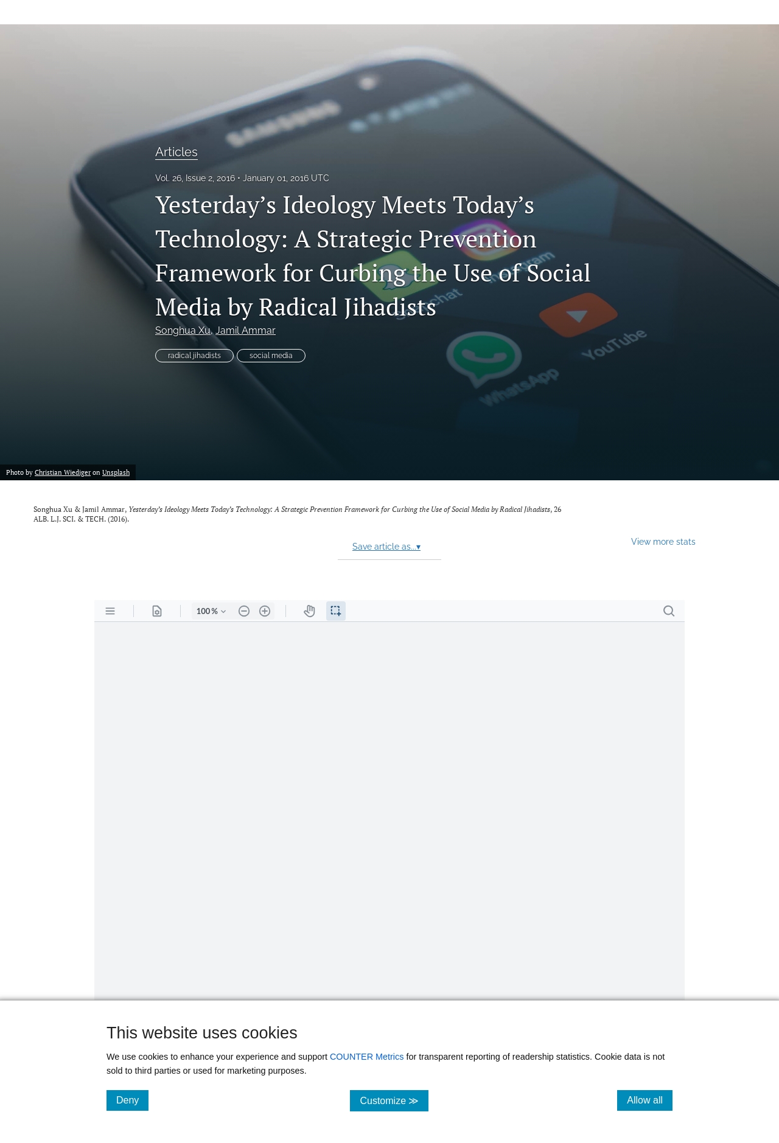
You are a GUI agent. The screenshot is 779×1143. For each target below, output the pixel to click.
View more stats (663, 541)
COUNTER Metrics (367, 1057)
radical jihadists (194, 355)
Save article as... (386, 546)
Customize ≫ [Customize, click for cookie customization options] (394, 1100)
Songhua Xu (183, 330)
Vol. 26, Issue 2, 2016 (195, 178)
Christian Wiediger (63, 472)
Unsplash (116, 472)
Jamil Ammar (245, 330)
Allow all (649, 1099)
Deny (132, 1099)
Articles (176, 152)
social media (271, 355)
